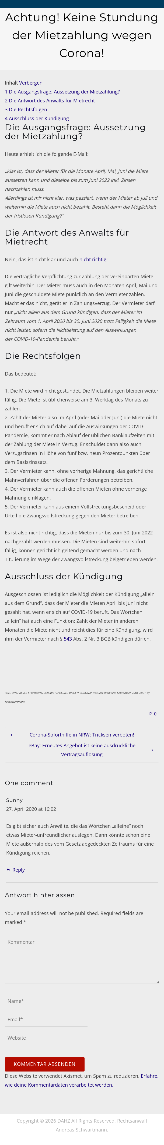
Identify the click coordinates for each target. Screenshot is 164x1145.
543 (68, 638)
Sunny (14, 800)
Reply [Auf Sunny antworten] (15, 869)
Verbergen (31, 82)
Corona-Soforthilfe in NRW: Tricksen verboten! (82, 734)
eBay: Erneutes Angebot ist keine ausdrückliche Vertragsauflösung (82, 750)
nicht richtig (92, 259)
